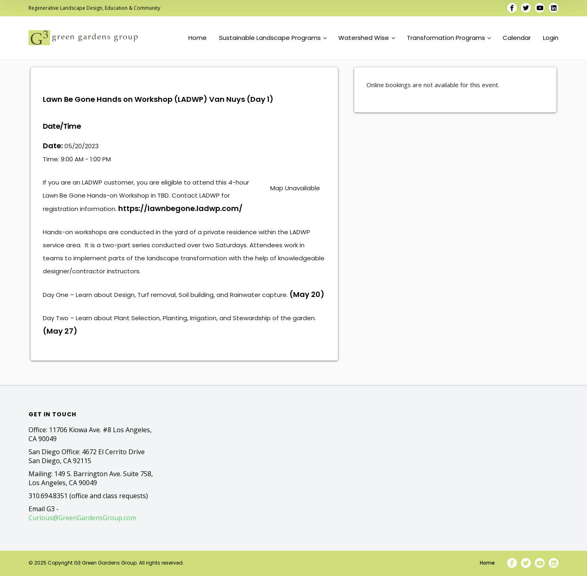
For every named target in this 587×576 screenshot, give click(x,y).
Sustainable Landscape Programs (273, 38)
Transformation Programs (449, 38)
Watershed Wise (366, 38)
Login (550, 38)
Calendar (517, 38)
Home (197, 38)
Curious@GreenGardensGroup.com (82, 517)
